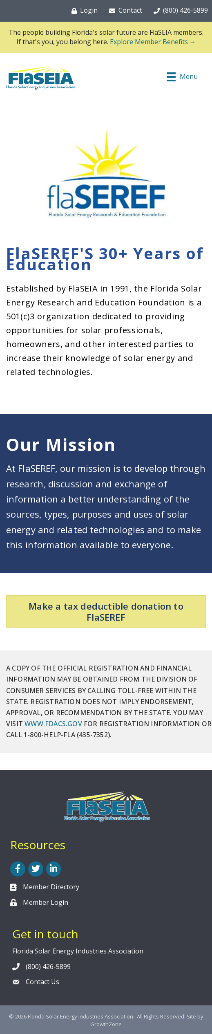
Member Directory (51, 886)
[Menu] (182, 76)
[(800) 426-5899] (179, 10)
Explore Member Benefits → (153, 41)
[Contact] (124, 10)
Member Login (45, 902)
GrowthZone (106, 1024)
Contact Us (42, 981)
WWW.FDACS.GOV (53, 723)
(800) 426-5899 (48, 966)
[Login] (83, 10)
